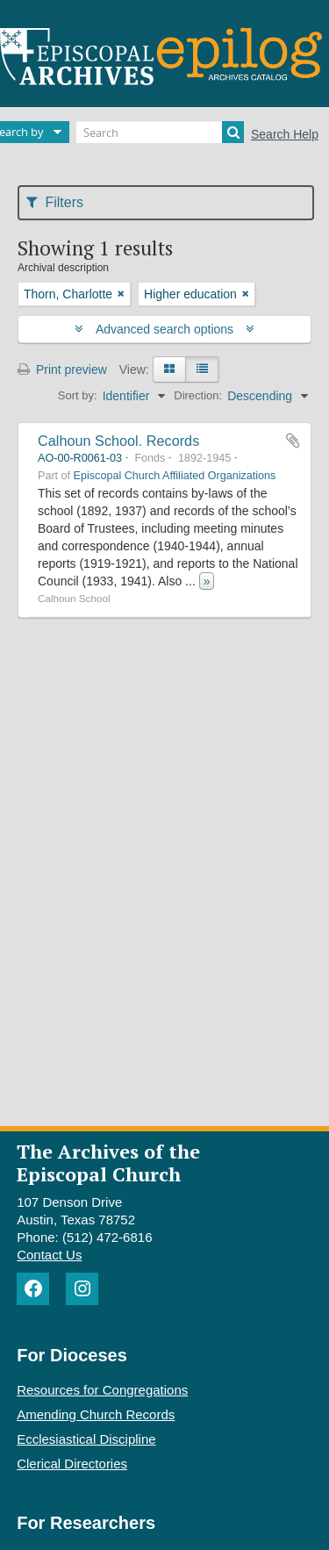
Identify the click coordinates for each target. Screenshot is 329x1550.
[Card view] (169, 369)
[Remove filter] (121, 294)
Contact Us (49, 1254)
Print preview (62, 369)
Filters (54, 202)
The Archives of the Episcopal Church (108, 1162)
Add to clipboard (293, 440)
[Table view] (202, 369)
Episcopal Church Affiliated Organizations (175, 476)
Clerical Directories (72, 1463)
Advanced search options (164, 329)
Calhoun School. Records (118, 440)
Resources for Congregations (102, 1389)
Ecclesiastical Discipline (86, 1439)
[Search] (160, 132)
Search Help (284, 134)
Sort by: (77, 395)
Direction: (198, 395)
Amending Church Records (96, 1414)
